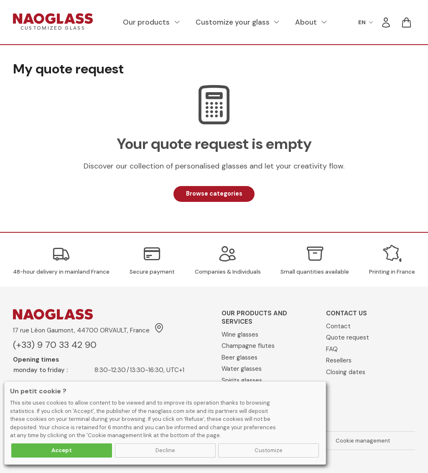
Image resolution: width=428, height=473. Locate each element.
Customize (269, 450)
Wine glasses (240, 334)
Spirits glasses (242, 380)
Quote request (347, 337)
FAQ (332, 349)
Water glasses (242, 369)
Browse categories (214, 193)
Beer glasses (239, 357)
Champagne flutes (248, 346)
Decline (165, 450)
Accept (61, 450)
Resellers (339, 360)
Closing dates (345, 372)
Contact (338, 326)
